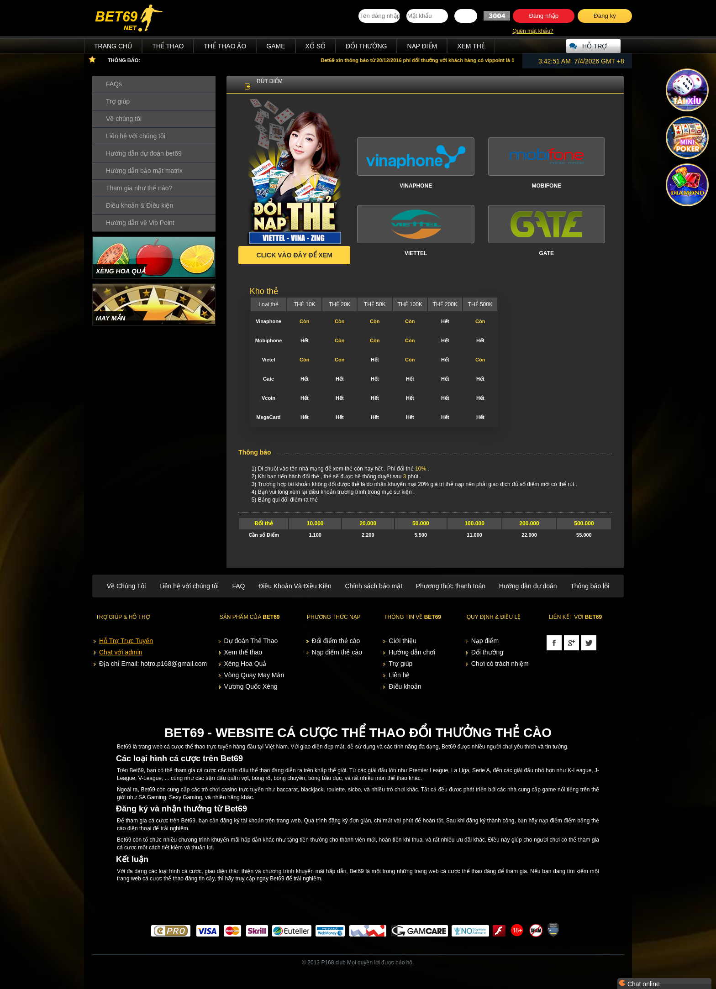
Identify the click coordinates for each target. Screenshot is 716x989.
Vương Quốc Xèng (251, 686)
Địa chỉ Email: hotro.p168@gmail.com (153, 663)
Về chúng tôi (124, 118)
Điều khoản (405, 686)
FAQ (238, 586)
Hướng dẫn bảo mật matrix (144, 170)
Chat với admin (120, 652)
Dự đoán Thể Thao (251, 640)
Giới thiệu (402, 640)
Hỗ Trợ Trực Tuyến (126, 640)
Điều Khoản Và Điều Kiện (295, 586)
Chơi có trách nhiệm (500, 663)
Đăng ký (605, 15)
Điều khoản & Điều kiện (139, 205)
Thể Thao (168, 46)
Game (275, 46)
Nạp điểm (422, 46)
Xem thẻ (471, 46)
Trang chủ (113, 46)
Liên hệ (399, 675)
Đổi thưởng (366, 46)
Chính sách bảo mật (373, 586)
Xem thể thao (243, 652)
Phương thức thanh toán (450, 586)
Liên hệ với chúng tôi (135, 136)
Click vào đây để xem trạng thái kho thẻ (294, 257)
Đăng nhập (543, 15)
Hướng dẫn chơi (412, 652)
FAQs (114, 84)
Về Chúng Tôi (126, 586)
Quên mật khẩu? (532, 31)
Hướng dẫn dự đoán (528, 586)
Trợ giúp (118, 101)
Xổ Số (315, 46)
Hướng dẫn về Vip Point (140, 222)
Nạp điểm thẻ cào (337, 652)
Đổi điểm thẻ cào (336, 640)
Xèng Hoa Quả (245, 663)
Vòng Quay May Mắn (254, 675)
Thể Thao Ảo (225, 46)
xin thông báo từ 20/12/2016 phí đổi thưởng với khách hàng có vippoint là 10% (424, 60)
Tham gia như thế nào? (139, 188)
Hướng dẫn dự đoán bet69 (144, 153)
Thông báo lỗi (589, 586)
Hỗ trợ (594, 46)
